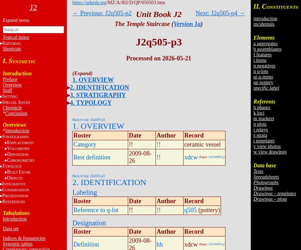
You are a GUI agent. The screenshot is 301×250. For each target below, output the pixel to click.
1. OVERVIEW (93, 79)
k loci (259, 113)
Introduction (17, 130)
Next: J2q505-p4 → (220, 13)
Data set (10, 228)
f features (263, 54)
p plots (260, 124)
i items (260, 60)
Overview (12, 85)
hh (160, 244)
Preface (10, 79)
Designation (89, 223)
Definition (86, 244)
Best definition (91, 157)
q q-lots (261, 71)
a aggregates (266, 43)
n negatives (264, 65)
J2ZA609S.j (216, 157)
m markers (264, 118)
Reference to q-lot (95, 210)
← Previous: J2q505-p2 (102, 13)
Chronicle (12, 107)
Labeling (84, 192)
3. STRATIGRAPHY (98, 95)
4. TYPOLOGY (91, 102)
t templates (264, 140)
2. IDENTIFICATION (99, 87)
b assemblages (267, 49)
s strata (260, 135)
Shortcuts (12, 48)
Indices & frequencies (24, 238)
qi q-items (263, 77)
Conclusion (16, 113)
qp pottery (263, 82)
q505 (190, 210)
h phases (262, 107)
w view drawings (270, 152)
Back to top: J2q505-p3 (88, 120)
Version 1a (187, 23)
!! (159, 144)
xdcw (191, 157)
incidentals (264, 24)
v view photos (267, 146)
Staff (7, 90)
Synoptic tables (18, 244)
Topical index (16, 37)
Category (84, 144)
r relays (261, 129)
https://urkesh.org (89, 2)
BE (19, 172)
